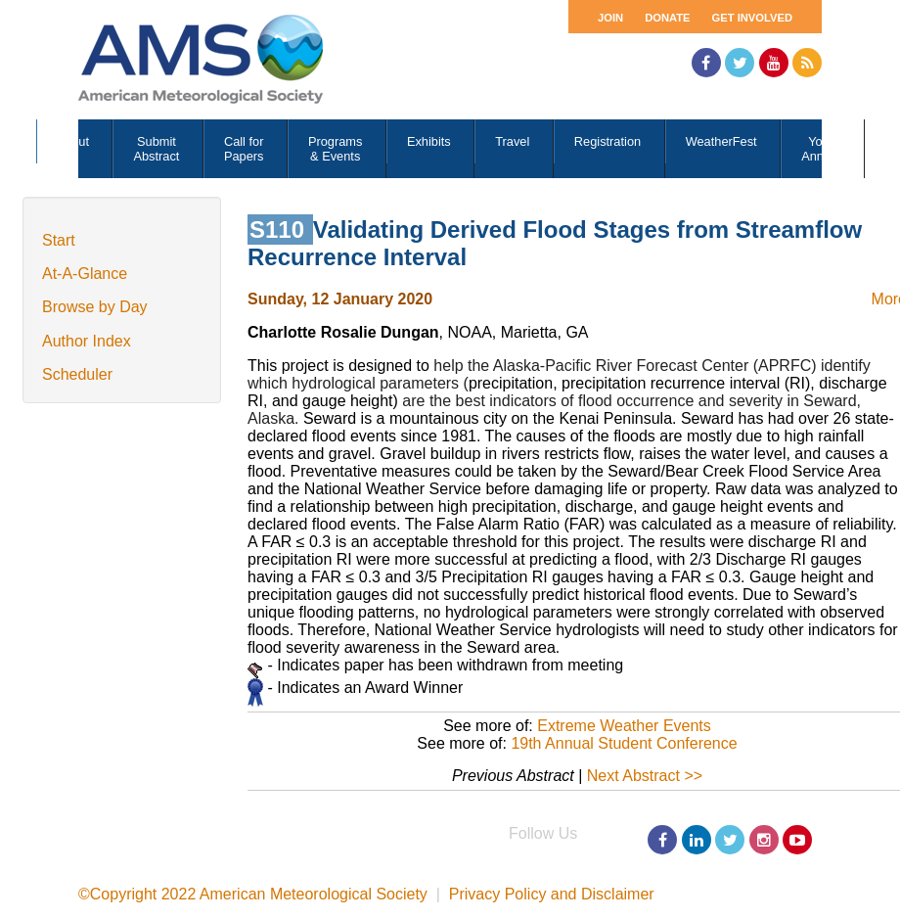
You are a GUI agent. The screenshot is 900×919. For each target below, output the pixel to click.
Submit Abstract (156, 148)
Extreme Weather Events (624, 725)
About (73, 141)
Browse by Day (95, 307)
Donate (667, 17)
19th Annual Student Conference (624, 743)
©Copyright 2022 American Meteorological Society (253, 894)
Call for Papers (244, 148)
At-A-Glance (84, 273)
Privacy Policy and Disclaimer (551, 894)
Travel (512, 141)
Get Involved (752, 17)
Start (58, 240)
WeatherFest (721, 141)
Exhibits (429, 141)
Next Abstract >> (644, 775)
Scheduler (77, 374)
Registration (607, 141)
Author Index (86, 341)
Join (610, 17)
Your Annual (820, 148)
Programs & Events (335, 148)
